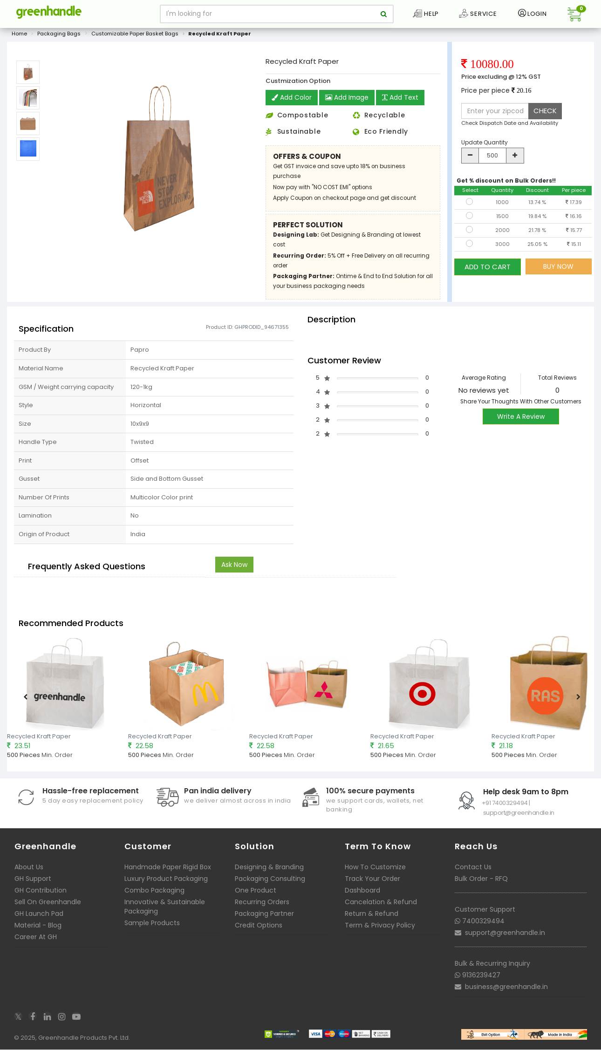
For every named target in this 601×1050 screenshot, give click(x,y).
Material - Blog (37, 926)
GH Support (32, 879)
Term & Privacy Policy (380, 926)
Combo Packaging (154, 891)
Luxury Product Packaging (166, 879)
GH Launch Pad (38, 914)
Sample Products (152, 923)
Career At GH (35, 937)
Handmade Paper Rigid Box (167, 868)
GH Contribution (40, 891)
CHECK (545, 111)
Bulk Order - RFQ (481, 879)
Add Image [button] (347, 98)
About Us (28, 868)
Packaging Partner (264, 914)
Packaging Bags (59, 34)
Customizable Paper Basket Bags (134, 34)
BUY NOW (558, 267)
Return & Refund (371, 914)
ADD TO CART (487, 267)
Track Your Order (372, 879)
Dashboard (362, 891)
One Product (255, 891)
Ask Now (234, 565)
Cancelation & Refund (381, 902)
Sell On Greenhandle (47, 902)
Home (19, 34)
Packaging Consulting (270, 879)
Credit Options (258, 926)
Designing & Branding (269, 868)
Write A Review (521, 417)
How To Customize (375, 868)
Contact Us (473, 868)
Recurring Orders (262, 902)
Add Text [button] (401, 98)
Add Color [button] (292, 98)
